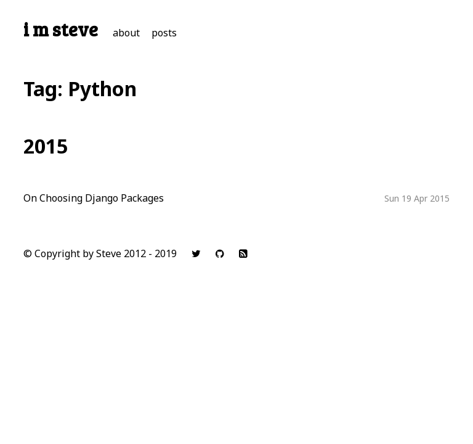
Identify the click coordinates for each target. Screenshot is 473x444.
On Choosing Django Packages (93, 198)
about (126, 32)
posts (164, 32)
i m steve (60, 29)
